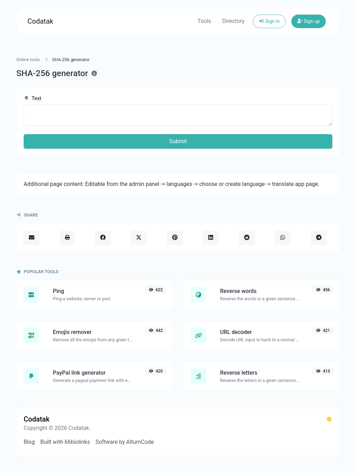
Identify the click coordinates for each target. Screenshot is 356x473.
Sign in (269, 21)
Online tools (28, 59)
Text (32, 98)
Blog (29, 442)
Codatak (40, 21)
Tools (204, 21)
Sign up (308, 21)
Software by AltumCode (125, 442)
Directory (233, 21)
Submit (178, 141)
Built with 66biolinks (65, 442)
